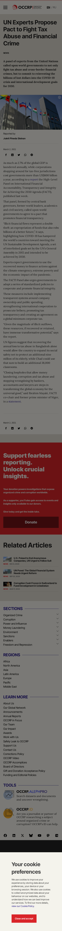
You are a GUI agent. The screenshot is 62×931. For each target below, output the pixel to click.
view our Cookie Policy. (23, 906)
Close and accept (24, 918)
